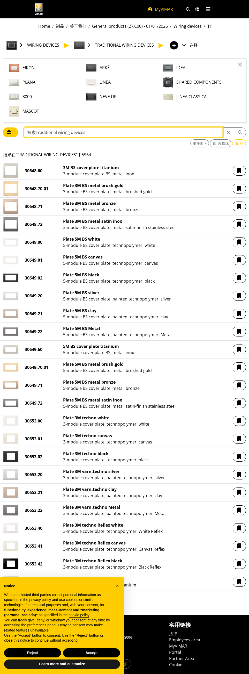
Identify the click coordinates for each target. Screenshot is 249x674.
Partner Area (181, 658)
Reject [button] (32, 653)
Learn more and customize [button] (62, 664)
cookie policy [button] (79, 615)
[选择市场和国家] (197, 9)
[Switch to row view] (239, 143)
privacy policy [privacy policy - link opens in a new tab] (40, 600)
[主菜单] (208, 9)
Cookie (175, 665)
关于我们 (78, 26)
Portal (175, 652)
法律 (173, 633)
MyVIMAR (160, 9)
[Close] (240, 64)
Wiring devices (187, 26)
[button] (239, 171)
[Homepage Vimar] (39, 9)
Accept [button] (92, 653)
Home (44, 26)
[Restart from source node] (228, 132)
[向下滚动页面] (124, 664)
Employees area (184, 640)
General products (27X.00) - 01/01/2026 (130, 26)
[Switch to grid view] (220, 143)
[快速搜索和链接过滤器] (188, 9)
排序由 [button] (198, 143)
